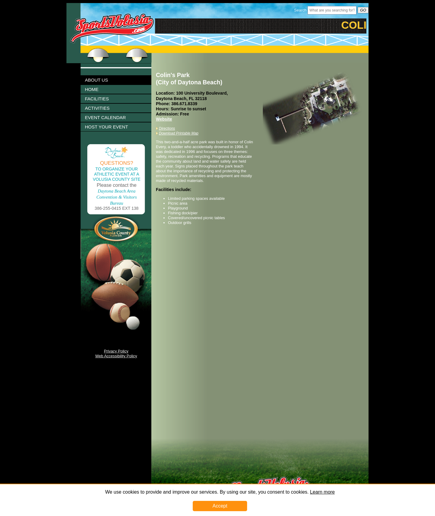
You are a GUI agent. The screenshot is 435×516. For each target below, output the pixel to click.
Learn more (322, 492)
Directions (167, 128)
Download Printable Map (178, 133)
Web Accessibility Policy (116, 356)
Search (300, 10)
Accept (220, 505)
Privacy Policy (116, 351)
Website (164, 119)
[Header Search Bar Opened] (332, 10)
